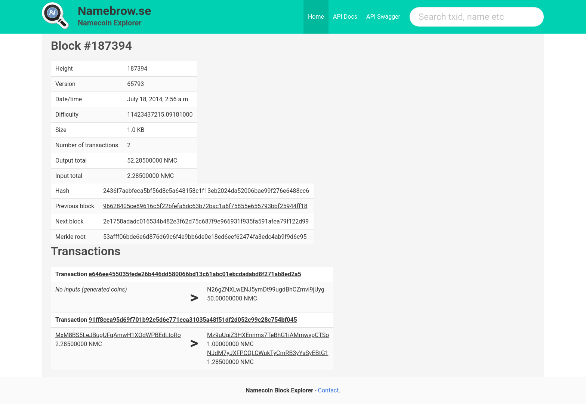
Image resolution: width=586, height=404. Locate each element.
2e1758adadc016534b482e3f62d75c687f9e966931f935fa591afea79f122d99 (206, 221)
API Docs (345, 16)
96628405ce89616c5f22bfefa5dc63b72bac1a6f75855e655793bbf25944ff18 (205, 206)
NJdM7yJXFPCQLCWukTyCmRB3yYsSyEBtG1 (268, 353)
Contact (328, 390)
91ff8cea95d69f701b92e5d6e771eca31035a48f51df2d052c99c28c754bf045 (193, 319)
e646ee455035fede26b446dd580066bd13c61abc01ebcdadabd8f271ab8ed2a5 (195, 274)
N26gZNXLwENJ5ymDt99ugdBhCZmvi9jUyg (265, 289)
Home (316, 16)
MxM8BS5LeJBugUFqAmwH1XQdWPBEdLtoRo (118, 335)
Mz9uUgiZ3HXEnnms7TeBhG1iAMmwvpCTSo (268, 335)
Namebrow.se (114, 11)
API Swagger (383, 16)
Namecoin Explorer (110, 22)
